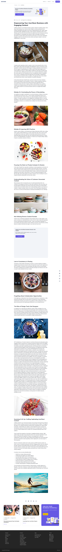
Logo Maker (22, 534)
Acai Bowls (22, 5)
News (6, 541)
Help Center (7, 543)
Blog (6, 537)
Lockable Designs (23, 543)
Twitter (51, 539)
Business (6, 519)
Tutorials (6, 538)
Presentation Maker (23, 542)
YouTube (51, 534)
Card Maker (22, 539)
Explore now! (45, 514)
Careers (6, 539)
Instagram (51, 536)
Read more (5, 524)
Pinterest (51, 541)
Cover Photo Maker (23, 537)
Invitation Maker (22, 538)
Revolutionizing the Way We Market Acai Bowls (11, 522)
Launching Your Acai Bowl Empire (30, 521)
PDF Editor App (37, 536)
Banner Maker (22, 541)
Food (19, 5)
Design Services (7, 534)
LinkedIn (51, 538)
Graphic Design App (38, 534)
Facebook (51, 537)
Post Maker (22, 536)
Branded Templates (23, 544)
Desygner (15, 5)
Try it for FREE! (19, 14)
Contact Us (7, 542)
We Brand (6, 536)
